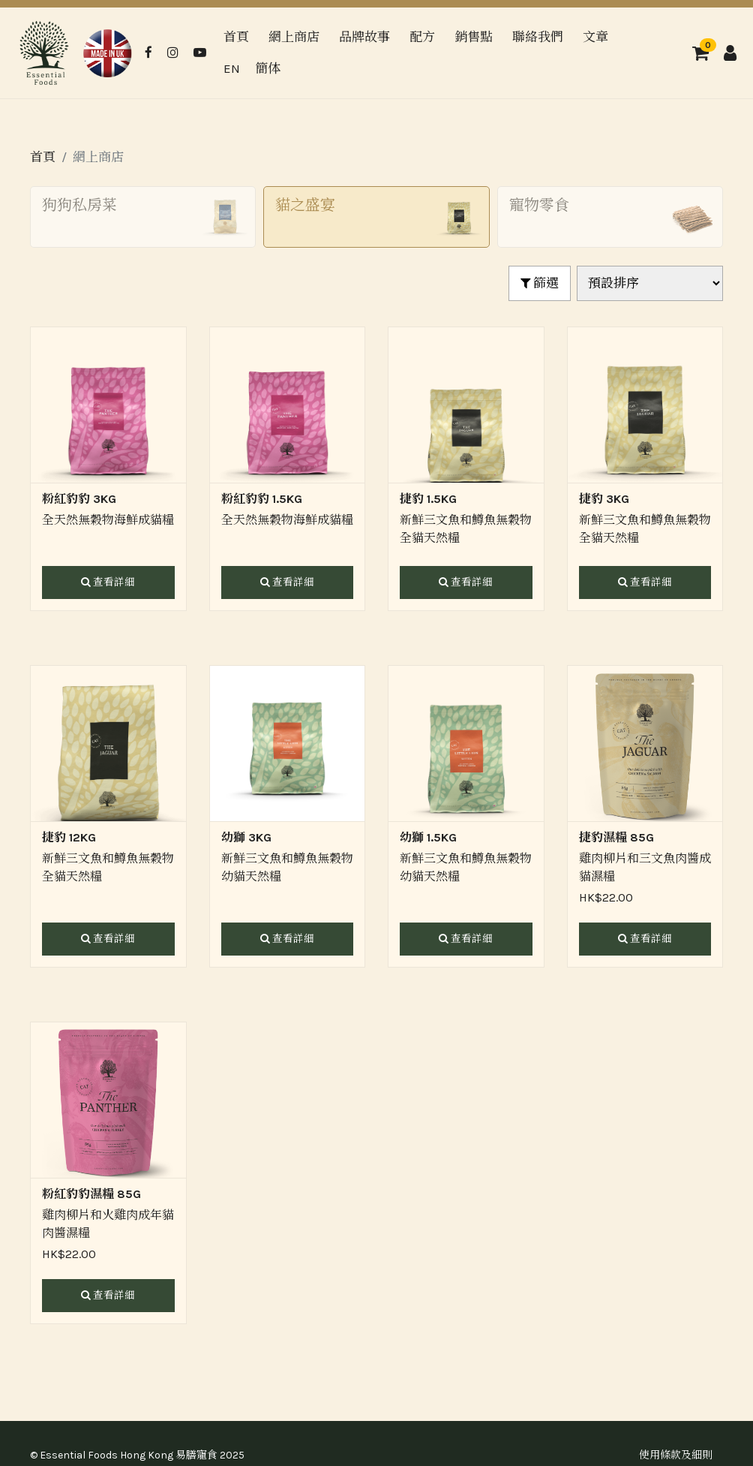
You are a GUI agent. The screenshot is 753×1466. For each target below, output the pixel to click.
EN (232, 68)
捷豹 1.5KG (428, 499)
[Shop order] (650, 284)
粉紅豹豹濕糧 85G (91, 1194)
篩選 (539, 282)
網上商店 (294, 36)
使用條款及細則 (675, 1455)
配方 (422, 36)
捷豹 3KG (604, 499)
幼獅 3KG (246, 837)
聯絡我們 (537, 36)
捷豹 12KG (69, 837)
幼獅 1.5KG (428, 837)
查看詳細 (108, 582)
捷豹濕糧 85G (616, 837)
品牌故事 (364, 36)
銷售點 (473, 36)
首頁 (236, 36)
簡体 (267, 68)
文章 (595, 36)
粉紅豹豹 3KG (79, 499)
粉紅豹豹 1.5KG (261, 499)
